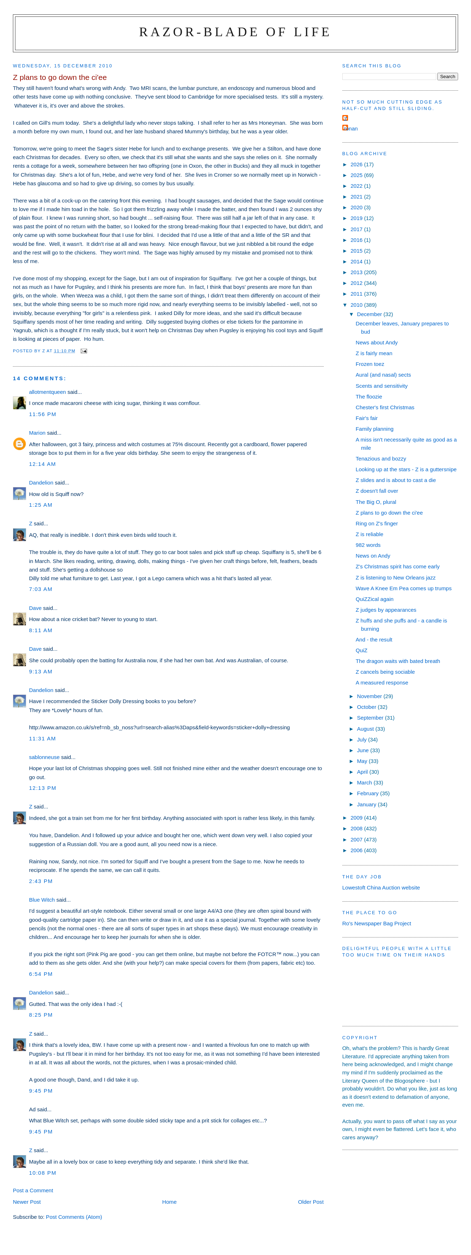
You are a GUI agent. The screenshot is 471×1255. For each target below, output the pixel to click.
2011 (357, 294)
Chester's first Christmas (385, 407)
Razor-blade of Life (235, 31)
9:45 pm (41, 1091)
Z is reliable (369, 534)
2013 (357, 272)
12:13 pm (43, 788)
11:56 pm (43, 414)
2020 (357, 207)
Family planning (375, 429)
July (362, 739)
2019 (357, 218)
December (370, 314)
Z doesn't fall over (377, 491)
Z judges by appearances (386, 610)
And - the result (374, 639)
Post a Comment (33, 1190)
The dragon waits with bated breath (398, 661)
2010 (357, 305)
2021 (357, 197)
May (363, 761)
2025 (357, 175)
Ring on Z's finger (377, 523)
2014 (357, 261)
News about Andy (377, 342)
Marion (37, 433)
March (365, 782)
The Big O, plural (376, 502)
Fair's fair (367, 418)
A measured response (382, 682)
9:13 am (41, 671)
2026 (357, 164)
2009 (357, 818)
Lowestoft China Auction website (381, 887)
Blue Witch (42, 900)
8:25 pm (41, 1015)
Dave (35, 608)
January (367, 804)
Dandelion (41, 482)
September (371, 718)
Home (169, 1202)
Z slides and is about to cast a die (396, 480)
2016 (357, 240)
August (366, 729)
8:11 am (41, 630)
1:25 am (41, 505)
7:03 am (41, 589)
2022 (357, 186)
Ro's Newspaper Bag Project (376, 923)
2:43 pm (41, 881)
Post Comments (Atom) (74, 1217)
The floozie (369, 396)
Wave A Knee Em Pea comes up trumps (404, 588)
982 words (368, 545)
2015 (357, 251)
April (363, 772)
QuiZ (361, 650)
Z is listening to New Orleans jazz (396, 577)
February (368, 793)
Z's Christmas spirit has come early (397, 566)
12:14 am (42, 464)
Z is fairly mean (374, 353)
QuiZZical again (375, 599)
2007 (357, 839)
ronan (351, 128)
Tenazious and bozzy (381, 458)
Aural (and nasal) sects (383, 375)
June (363, 750)
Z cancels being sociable (385, 672)
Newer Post (27, 1202)
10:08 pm (43, 1173)
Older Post (311, 1202)
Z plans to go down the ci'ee (389, 513)
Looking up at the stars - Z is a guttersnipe (406, 469)
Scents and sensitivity (382, 386)
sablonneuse (44, 757)
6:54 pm (41, 974)
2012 (357, 283)
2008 (357, 828)
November (370, 696)
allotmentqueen (47, 392)
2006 (357, 850)
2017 (357, 229)
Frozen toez (370, 364)
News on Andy (373, 556)
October (367, 707)
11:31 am (42, 738)
